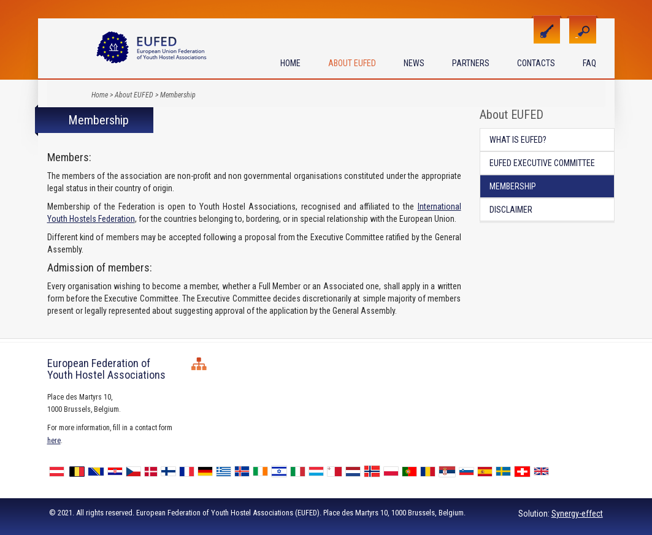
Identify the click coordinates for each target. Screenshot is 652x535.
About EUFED (352, 63)
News (414, 63)
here (54, 440)
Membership (178, 95)
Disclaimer (510, 209)
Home (290, 63)
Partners (470, 63)
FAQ (589, 63)
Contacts (536, 63)
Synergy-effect (577, 513)
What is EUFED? (518, 140)
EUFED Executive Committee (542, 163)
